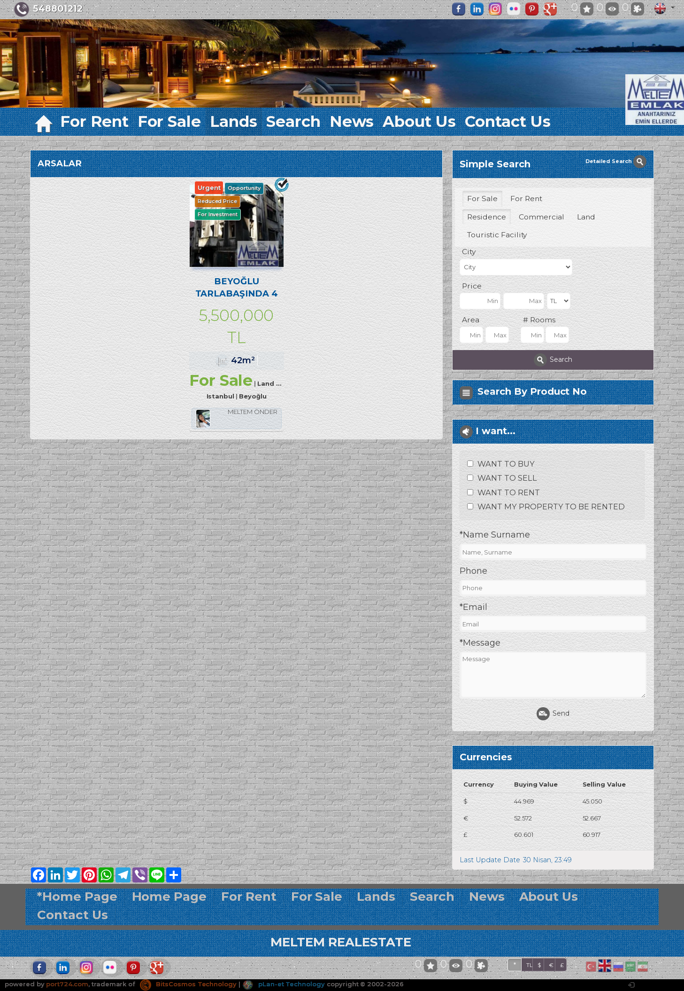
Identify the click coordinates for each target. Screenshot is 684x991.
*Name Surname (495, 535)
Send (553, 713)
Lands (233, 121)
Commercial (542, 216)
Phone (473, 571)
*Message (480, 643)
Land (586, 216)
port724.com (67, 984)
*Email (473, 607)
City (469, 251)
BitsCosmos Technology (188, 984)
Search (293, 121)
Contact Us (508, 121)
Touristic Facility (497, 234)
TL (529, 964)
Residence (486, 216)
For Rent (94, 121)
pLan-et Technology (283, 984)
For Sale (169, 121)
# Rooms (539, 319)
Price (472, 285)
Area (470, 319)
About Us (419, 121)
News (352, 121)
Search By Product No (532, 391)
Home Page (169, 896)
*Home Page (77, 896)
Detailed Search (615, 161)
